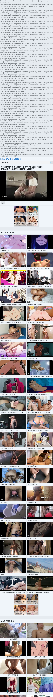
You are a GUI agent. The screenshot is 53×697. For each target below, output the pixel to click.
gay (3, 203)
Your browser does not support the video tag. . (26, 186)
